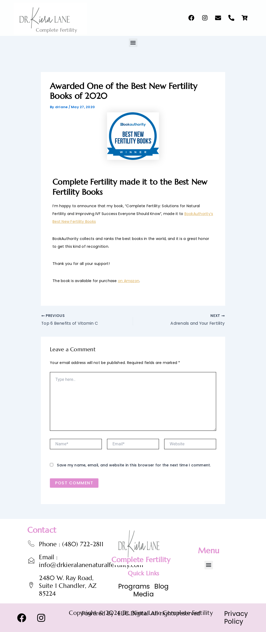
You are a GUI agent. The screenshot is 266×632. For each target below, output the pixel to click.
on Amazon (128, 280)
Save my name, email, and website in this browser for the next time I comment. (134, 465)
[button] (133, 42)
